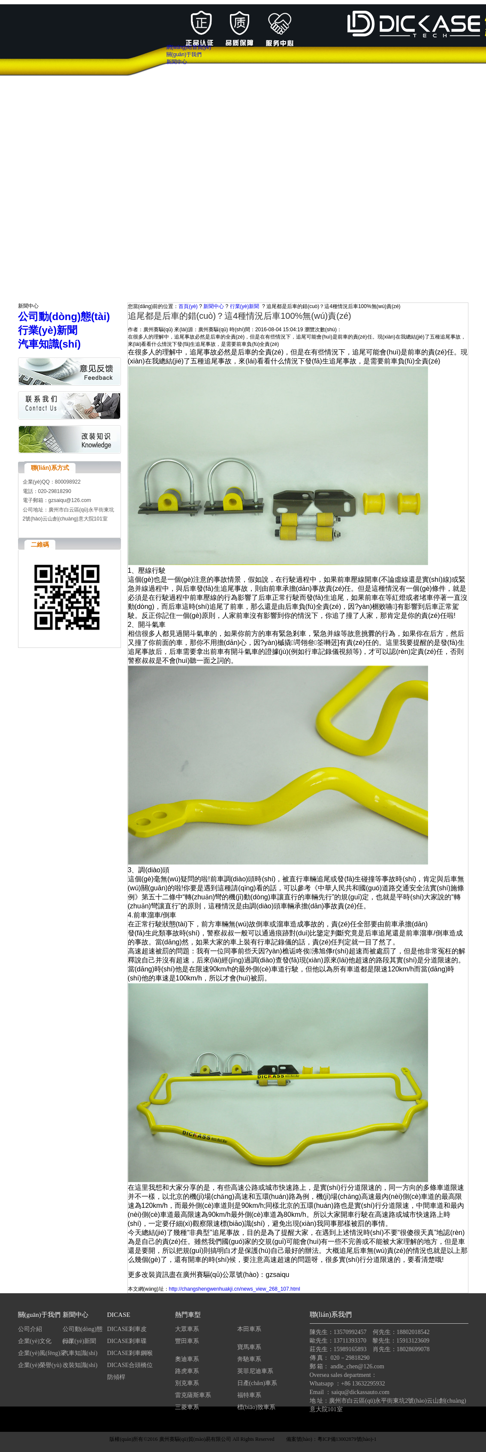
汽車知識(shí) (81, 1353)
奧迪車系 (187, 1359)
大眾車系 (187, 1329)
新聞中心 (213, 306)
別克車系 (187, 1383)
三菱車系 (187, 1407)
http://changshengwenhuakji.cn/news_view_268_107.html (234, 1289)
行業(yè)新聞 (245, 306)
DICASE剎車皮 (127, 1329)
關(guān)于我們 (39, 1314)
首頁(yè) (188, 306)
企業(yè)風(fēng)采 (42, 1353)
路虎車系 (187, 1371)
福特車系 (249, 1395)
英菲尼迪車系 (255, 1371)
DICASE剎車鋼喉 (130, 1353)
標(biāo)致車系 (256, 1407)
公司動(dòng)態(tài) (83, 1330)
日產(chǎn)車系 (257, 1383)
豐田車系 (187, 1341)
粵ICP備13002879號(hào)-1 (347, 1439)
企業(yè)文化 (35, 1341)
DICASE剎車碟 (127, 1341)
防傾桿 (116, 1377)
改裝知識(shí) (80, 1365)
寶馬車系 (249, 1347)
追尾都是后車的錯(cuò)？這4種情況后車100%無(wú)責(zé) (333, 306)
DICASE (118, 1314)
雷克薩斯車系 (193, 1395)
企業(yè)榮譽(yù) (40, 1365)
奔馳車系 (249, 1359)
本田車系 (249, 1329)
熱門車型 (188, 1314)
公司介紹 (30, 1329)
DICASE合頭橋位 (130, 1365)
